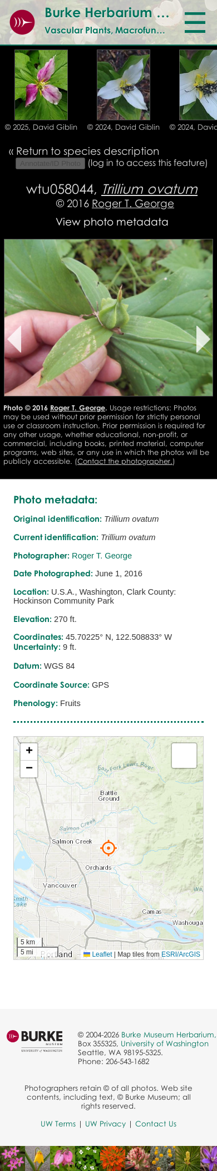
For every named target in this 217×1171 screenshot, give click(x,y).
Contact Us (155, 1123)
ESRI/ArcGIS (180, 954)
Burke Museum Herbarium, (168, 1034)
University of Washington (165, 1043)
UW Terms (58, 1123)
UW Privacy (105, 1123)
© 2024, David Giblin (123, 127)
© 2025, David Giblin (41, 127)
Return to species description (87, 150)
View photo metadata (112, 221)
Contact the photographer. (124, 461)
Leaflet (97, 954)
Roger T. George (133, 203)
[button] (108, 848)
